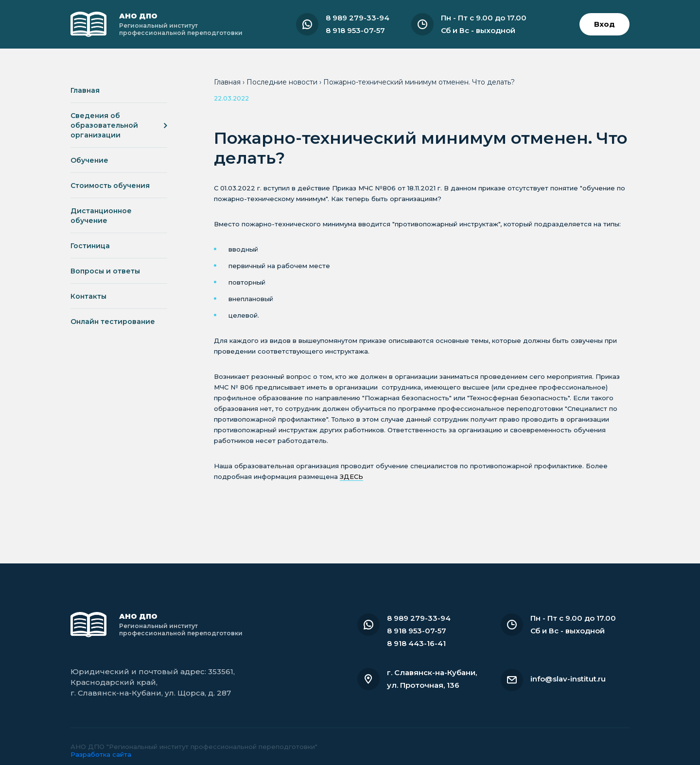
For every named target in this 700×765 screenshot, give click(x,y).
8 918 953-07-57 (355, 30)
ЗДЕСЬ (351, 476)
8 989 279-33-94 (357, 17)
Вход (604, 24)
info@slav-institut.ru (568, 678)
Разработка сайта (100, 754)
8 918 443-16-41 (416, 643)
